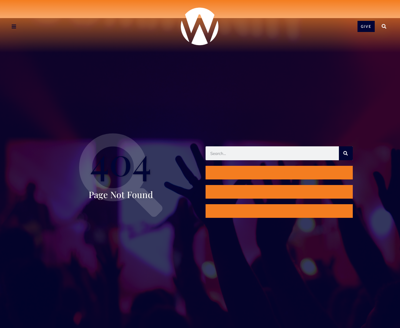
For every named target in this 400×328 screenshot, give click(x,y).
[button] (384, 26)
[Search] (346, 153)
